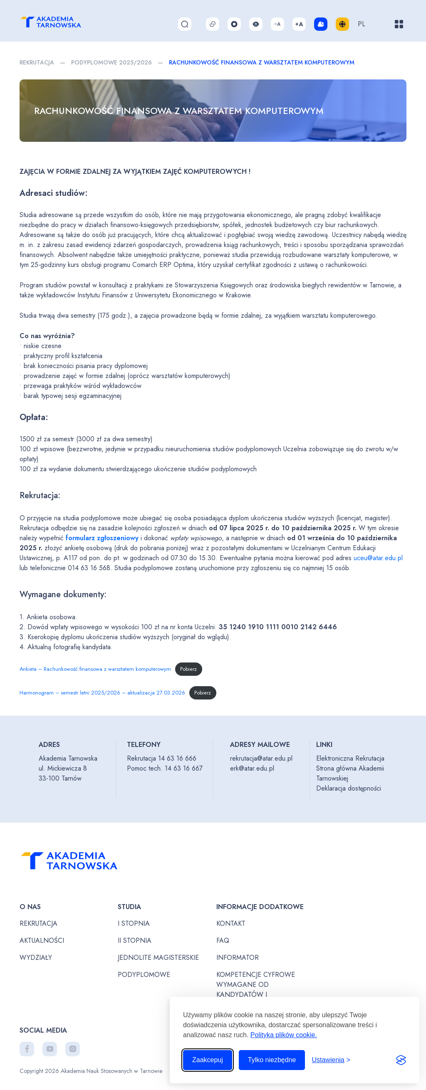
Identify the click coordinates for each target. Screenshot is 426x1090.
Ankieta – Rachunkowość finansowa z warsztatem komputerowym (95, 669)
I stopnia (134, 923)
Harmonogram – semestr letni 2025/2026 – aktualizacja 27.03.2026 (102, 693)
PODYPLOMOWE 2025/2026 (111, 62)
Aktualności (42, 940)
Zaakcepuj (207, 1059)
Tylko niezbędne (272, 1059)
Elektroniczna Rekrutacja (350, 758)
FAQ (222, 940)
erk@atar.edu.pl (252, 768)
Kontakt (230, 923)
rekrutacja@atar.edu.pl (261, 758)
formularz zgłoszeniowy (102, 538)
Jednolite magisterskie (158, 957)
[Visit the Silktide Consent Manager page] (401, 1060)
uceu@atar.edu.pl (378, 558)
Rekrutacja (37, 62)
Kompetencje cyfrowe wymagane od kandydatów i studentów (255, 989)
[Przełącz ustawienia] (331, 1060)
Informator (237, 957)
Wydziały (36, 957)
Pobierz (188, 669)
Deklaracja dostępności (348, 788)
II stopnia (134, 940)
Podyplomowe (144, 974)
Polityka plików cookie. (283, 1034)
